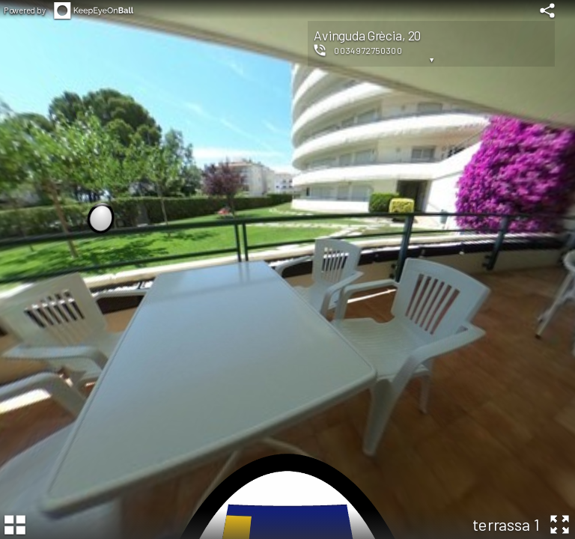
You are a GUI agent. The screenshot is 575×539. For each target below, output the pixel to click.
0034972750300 (368, 50)
